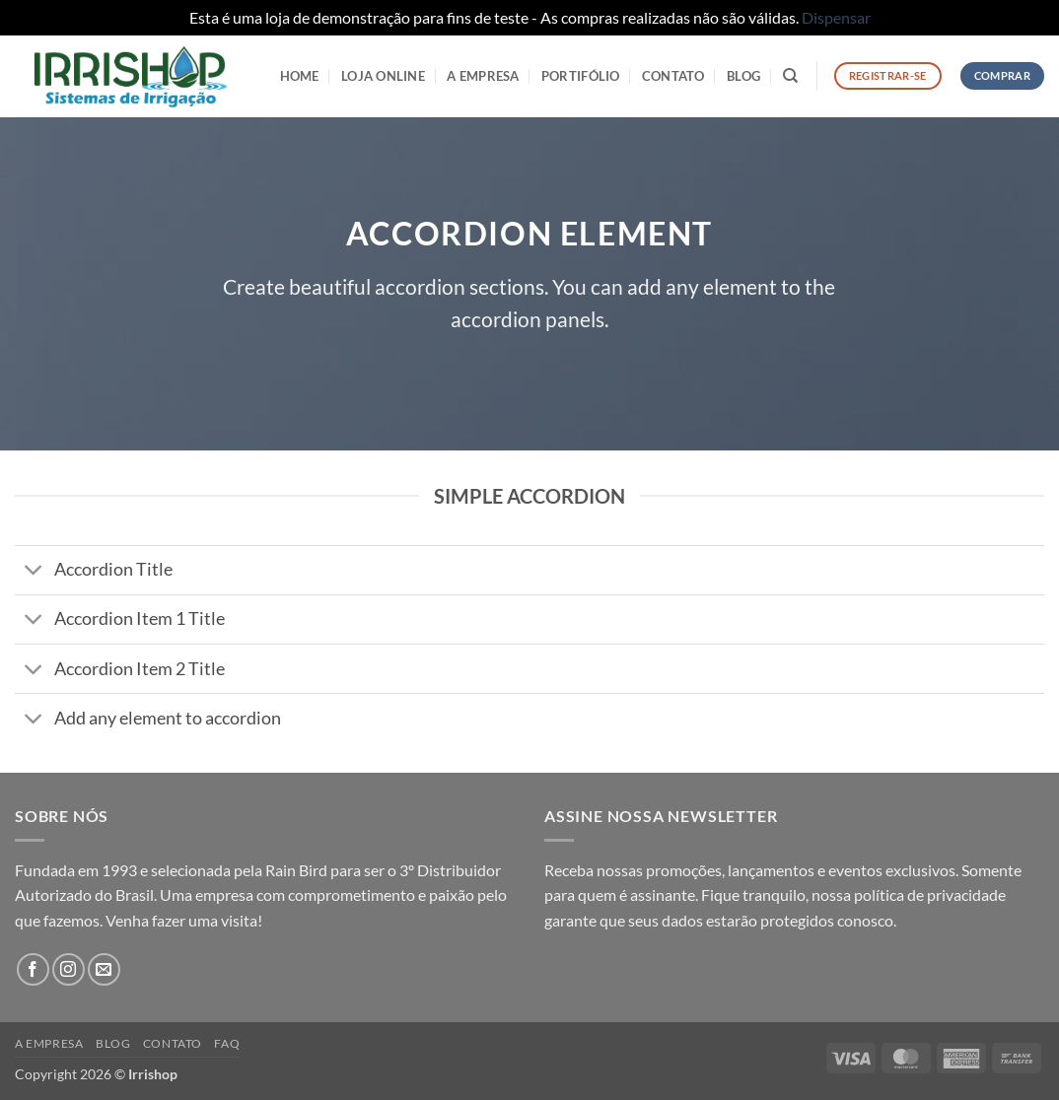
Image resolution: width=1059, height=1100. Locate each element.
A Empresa (483, 76)
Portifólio (580, 76)
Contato (673, 76)
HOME (299, 76)
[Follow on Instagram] (68, 969)
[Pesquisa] (790, 76)
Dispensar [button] (836, 17)
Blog (743, 76)
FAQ (227, 1043)
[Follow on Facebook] (33, 969)
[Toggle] (34, 572)
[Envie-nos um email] (104, 969)
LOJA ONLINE (383, 76)
